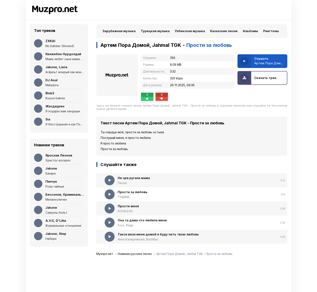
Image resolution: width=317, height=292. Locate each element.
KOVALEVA (125, 211)
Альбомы (250, 31)
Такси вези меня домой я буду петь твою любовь (158, 234)
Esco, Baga (125, 225)
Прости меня (128, 206)
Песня (122, 183)
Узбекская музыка (190, 31)
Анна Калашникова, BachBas (138, 239)
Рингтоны (271, 31)
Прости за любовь (132, 192)
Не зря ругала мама (134, 178)
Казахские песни (223, 31)
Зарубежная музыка (119, 31)
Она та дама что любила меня (142, 220)
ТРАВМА (124, 197)
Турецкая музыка (155, 31)
